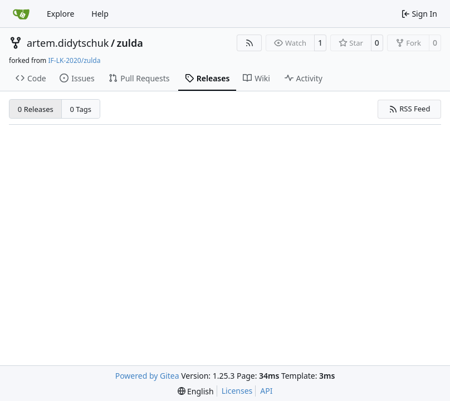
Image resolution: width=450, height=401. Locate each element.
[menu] (196, 391)
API (266, 390)
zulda (130, 42)
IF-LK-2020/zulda (74, 60)
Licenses (237, 390)
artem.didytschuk (68, 42)
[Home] (21, 14)
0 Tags (81, 109)
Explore (60, 13)
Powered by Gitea (147, 375)
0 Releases (35, 109)
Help (100, 13)
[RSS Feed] (249, 43)
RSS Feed (410, 109)
